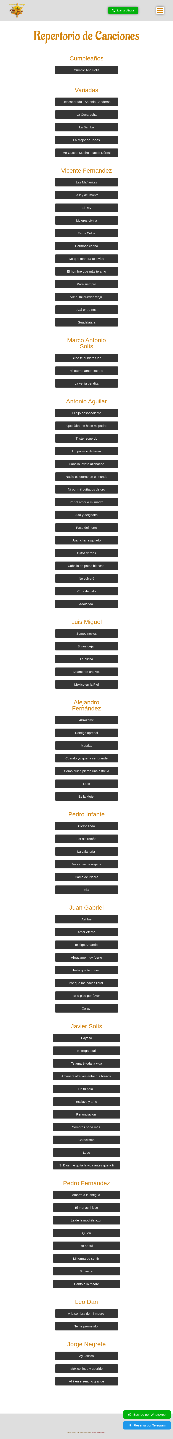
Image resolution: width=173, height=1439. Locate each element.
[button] (160, 10)
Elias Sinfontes (98, 1432)
